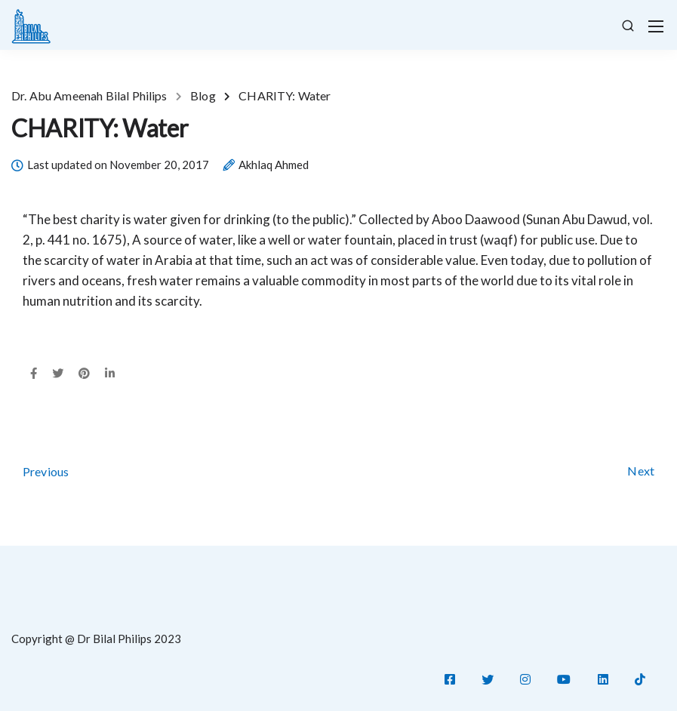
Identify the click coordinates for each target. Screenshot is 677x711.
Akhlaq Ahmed (273, 165)
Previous (46, 471)
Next (640, 470)
